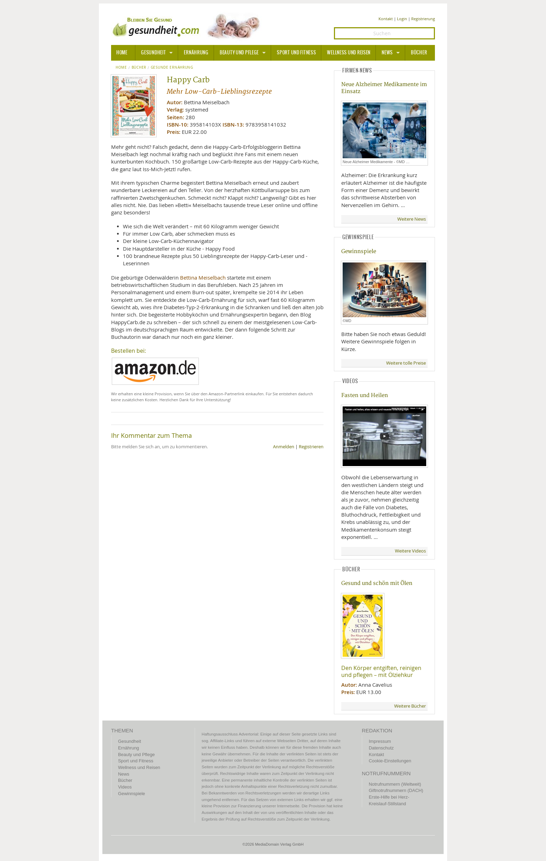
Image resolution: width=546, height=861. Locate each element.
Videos (125, 787)
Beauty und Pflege (239, 52)
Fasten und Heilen (364, 395)
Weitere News (411, 219)
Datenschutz (381, 747)
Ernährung (196, 52)
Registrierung (423, 18)
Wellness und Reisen (348, 52)
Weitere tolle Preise (406, 363)
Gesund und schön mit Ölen (376, 583)
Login (402, 18)
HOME (121, 52)
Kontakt (386, 18)
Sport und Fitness (296, 52)
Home (121, 67)
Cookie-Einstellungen (390, 760)
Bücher (419, 52)
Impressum (380, 741)
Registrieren (311, 447)
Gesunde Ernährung (172, 67)
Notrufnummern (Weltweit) (395, 784)
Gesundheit (153, 52)
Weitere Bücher (410, 706)
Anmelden (283, 447)
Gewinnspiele (358, 251)
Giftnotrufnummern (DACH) (396, 790)
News (387, 52)
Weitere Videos (410, 551)
